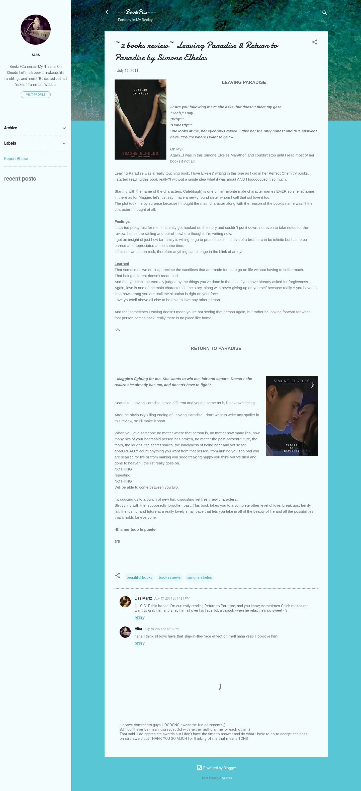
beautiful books (139, 577)
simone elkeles (199, 577)
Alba (138, 628)
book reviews (170, 577)
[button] (315, 43)
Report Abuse (16, 158)
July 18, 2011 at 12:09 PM (161, 629)
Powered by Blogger (216, 768)
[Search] (325, 13)
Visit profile (35, 94)
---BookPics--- (136, 12)
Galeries (227, 777)
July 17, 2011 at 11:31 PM (172, 598)
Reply (140, 618)
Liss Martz (143, 598)
